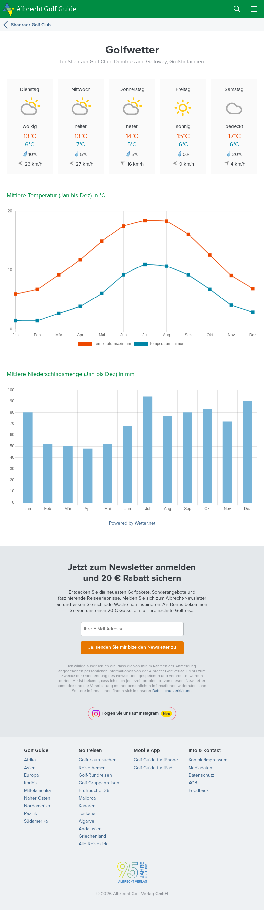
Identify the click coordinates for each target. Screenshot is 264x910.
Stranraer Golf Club (31, 24)
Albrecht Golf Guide (46, 8)
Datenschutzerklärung (171, 691)
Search (237, 9)
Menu (254, 9)
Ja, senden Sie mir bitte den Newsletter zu (132, 647)
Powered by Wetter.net (132, 523)
